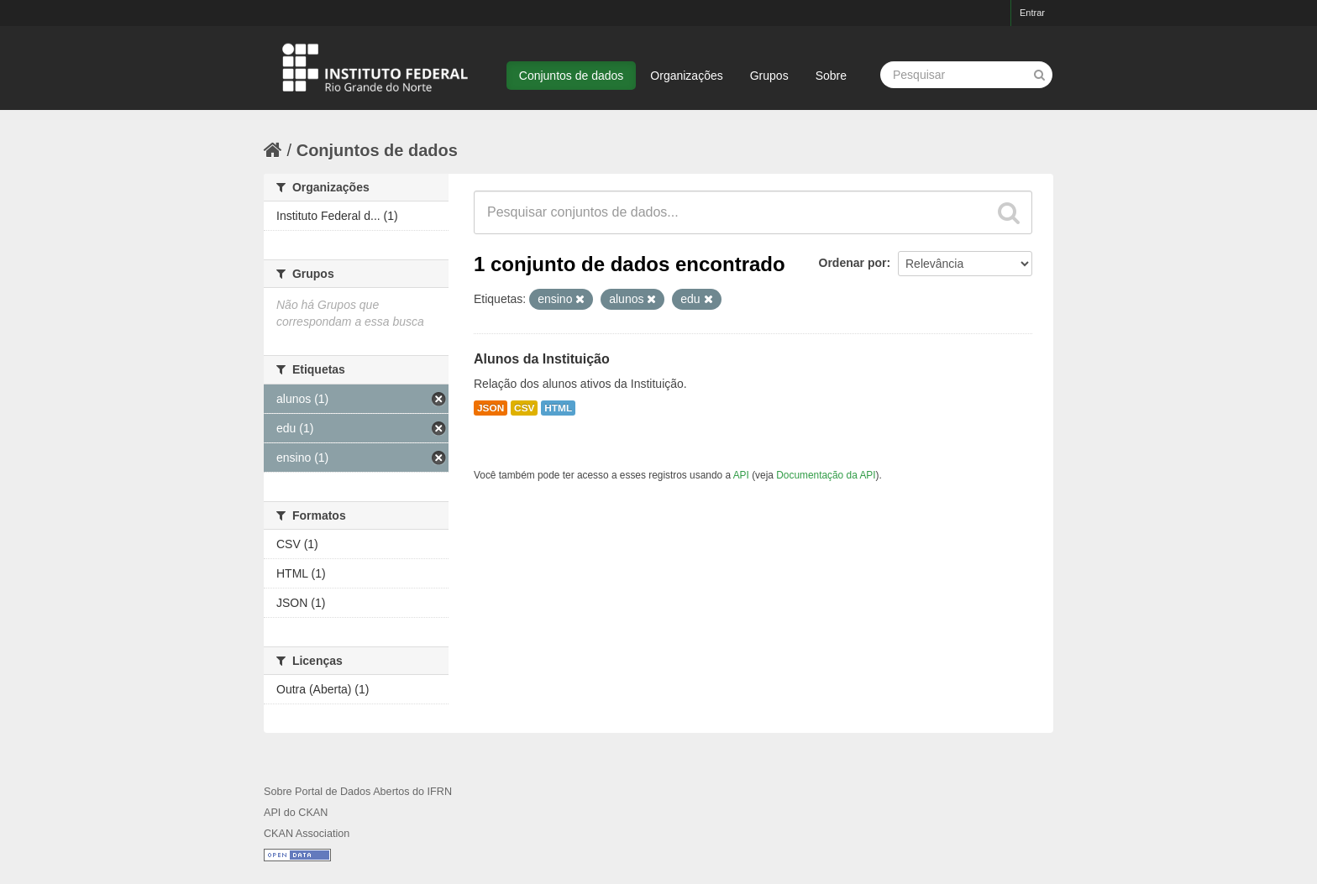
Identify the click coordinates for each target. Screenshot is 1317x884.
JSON (490, 408)
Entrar (1032, 13)
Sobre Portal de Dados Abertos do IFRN (358, 792)
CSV (524, 408)
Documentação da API (825, 475)
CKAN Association (306, 834)
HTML (558, 408)
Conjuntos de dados (571, 75)
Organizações (686, 75)
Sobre (831, 75)
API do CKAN (296, 813)
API (741, 475)
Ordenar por (853, 262)
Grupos (769, 75)
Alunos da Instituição (542, 359)
